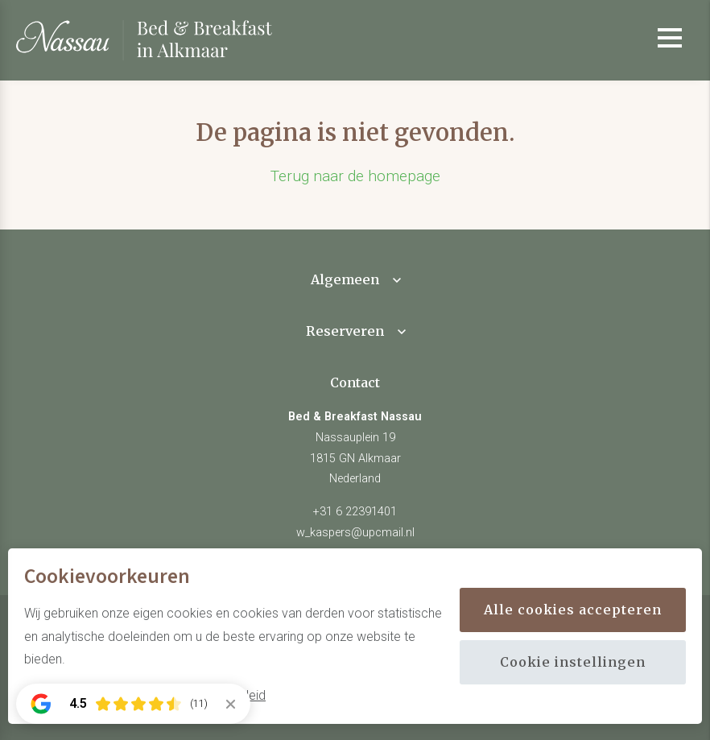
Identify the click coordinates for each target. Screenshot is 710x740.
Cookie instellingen (573, 662)
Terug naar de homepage (355, 176)
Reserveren (345, 331)
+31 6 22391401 (355, 512)
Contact (355, 382)
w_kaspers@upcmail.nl (355, 532)
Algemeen (345, 279)
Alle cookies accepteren (573, 610)
